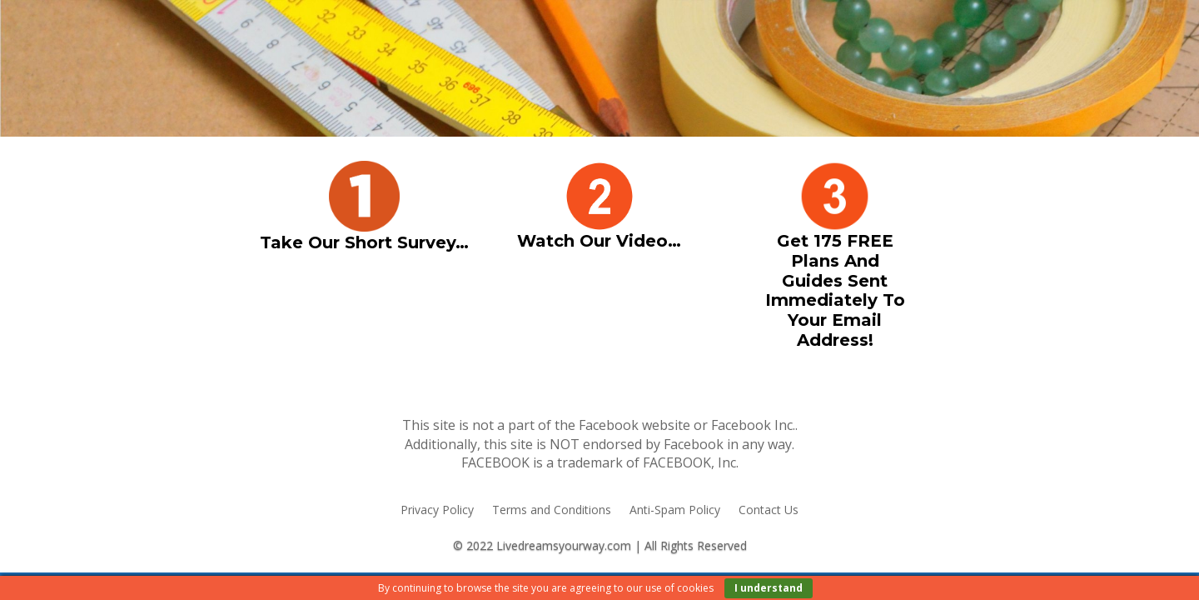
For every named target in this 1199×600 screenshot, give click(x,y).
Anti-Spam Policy (674, 511)
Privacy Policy (437, 511)
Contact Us (769, 511)
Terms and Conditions (551, 511)
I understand (768, 588)
